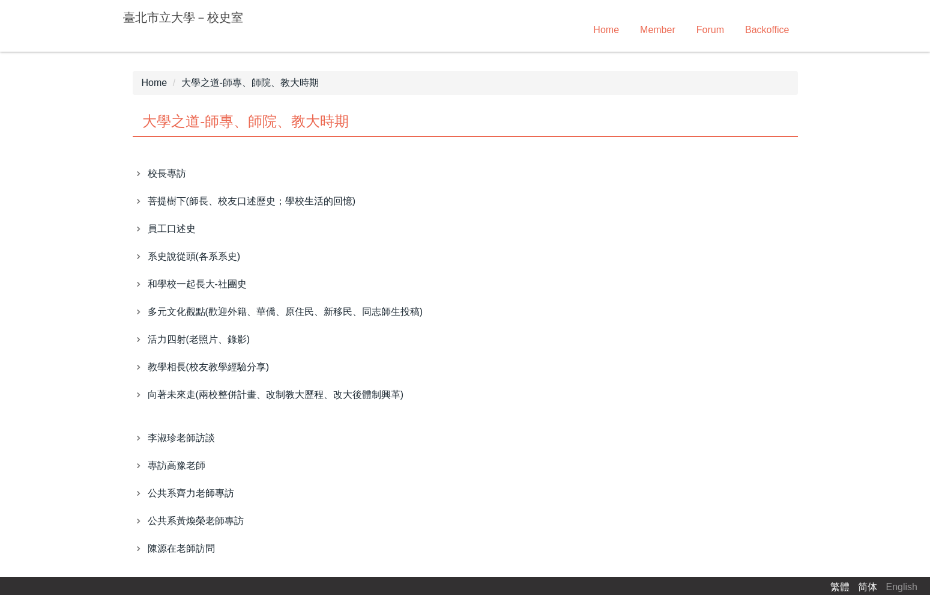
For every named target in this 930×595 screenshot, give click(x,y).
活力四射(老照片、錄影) (199, 339)
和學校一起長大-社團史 (197, 284)
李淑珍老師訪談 (181, 438)
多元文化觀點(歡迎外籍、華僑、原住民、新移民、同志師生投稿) (285, 312)
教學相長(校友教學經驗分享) (209, 367)
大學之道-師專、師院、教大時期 (250, 83)
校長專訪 (167, 173)
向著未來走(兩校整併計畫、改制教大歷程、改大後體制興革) (276, 394)
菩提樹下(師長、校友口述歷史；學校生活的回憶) (252, 201)
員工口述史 (172, 229)
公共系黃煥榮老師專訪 (196, 521)
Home (606, 30)
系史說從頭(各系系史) (194, 256)
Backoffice (767, 30)
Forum (710, 30)
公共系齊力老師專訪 (191, 493)
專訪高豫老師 (176, 465)
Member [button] (657, 30)
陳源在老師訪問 (181, 548)
